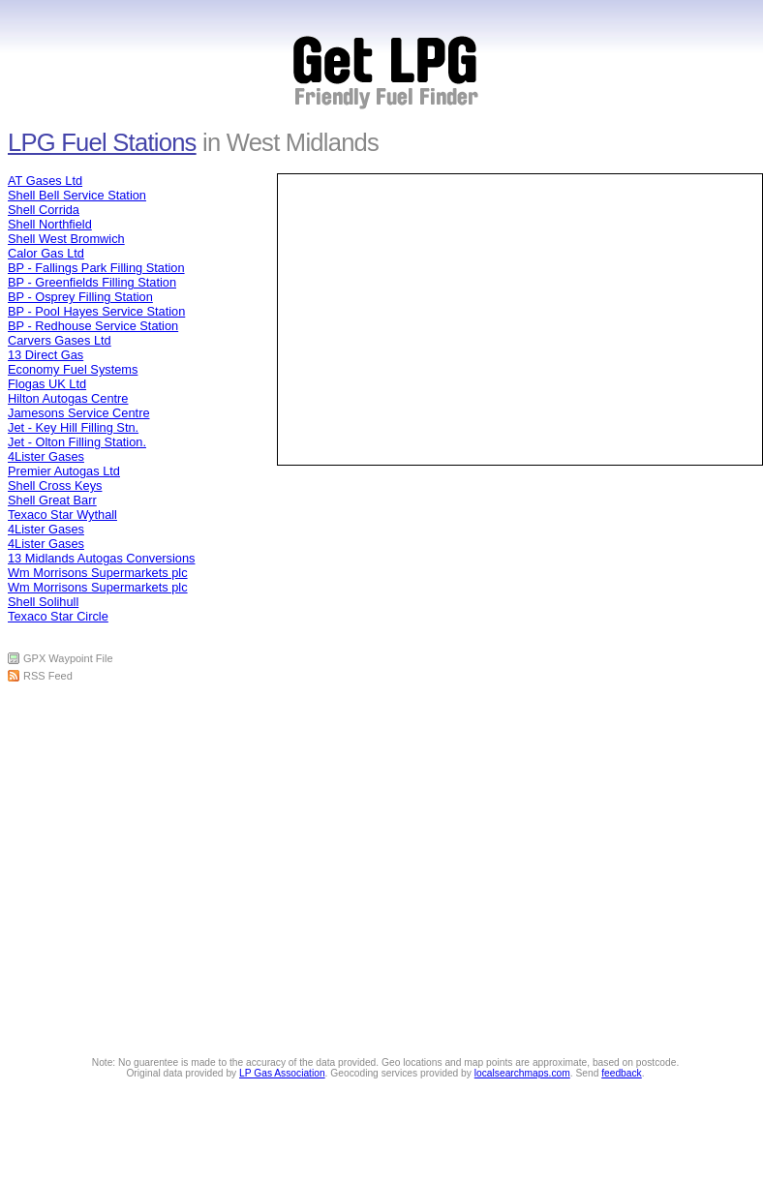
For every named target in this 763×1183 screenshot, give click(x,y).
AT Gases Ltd (45, 180)
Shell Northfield (50, 224)
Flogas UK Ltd (47, 384)
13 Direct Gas (45, 355)
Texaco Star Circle (58, 616)
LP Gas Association (282, 1073)
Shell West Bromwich (66, 238)
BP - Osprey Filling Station (80, 296)
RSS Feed (48, 676)
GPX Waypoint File (68, 658)
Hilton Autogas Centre (68, 398)
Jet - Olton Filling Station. (77, 442)
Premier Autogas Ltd (64, 471)
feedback (621, 1073)
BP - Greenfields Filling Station (92, 282)
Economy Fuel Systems (72, 369)
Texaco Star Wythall (62, 514)
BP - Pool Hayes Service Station (96, 311)
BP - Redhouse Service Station (93, 325)
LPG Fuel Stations (102, 142)
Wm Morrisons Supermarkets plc (98, 572)
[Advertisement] (387, 562)
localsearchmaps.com (522, 1073)
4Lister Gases (46, 456)
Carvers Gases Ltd (59, 340)
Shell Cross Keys (55, 485)
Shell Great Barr (52, 500)
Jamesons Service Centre (79, 413)
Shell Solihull (43, 601)
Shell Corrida (43, 209)
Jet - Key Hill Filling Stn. (73, 427)
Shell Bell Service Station (77, 195)
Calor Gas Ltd (46, 253)
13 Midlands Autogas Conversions (102, 558)
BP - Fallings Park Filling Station (96, 267)
